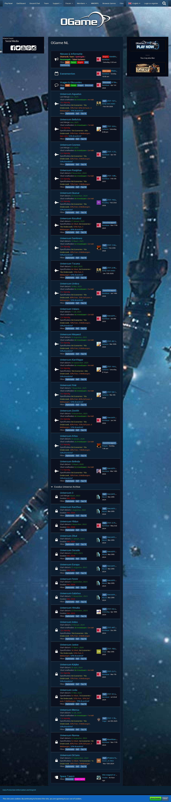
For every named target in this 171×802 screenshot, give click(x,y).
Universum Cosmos (70, 144)
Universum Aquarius (70, 94)
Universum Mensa (69, 709)
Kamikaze (105, 59)
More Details (155, 798)
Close (165, 798)
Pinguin (105, 248)
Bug (62, 88)
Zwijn (104, 652)
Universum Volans (69, 308)
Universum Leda (68, 690)
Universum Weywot (70, 334)
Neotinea (105, 471)
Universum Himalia (70, 607)
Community (65, 65)
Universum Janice (69, 644)
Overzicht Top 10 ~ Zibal (117, 537)
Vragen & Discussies (71, 82)
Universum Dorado (70, 550)
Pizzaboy (105, 203)
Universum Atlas (69, 436)
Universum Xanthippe (71, 359)
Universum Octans (70, 755)
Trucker (105, 778)
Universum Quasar (69, 192)
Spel (67, 62)
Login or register (151, 3)
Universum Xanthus (70, 507)
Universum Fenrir (69, 578)
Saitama (105, 129)
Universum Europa (69, 564)
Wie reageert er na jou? (112, 775)
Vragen (80, 85)
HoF (77, 113)
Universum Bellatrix (70, 119)
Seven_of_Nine (108, 761)
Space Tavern (67, 776)
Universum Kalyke (69, 664)
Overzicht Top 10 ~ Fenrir (117, 580)
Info (86, 62)
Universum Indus (69, 622)
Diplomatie (70, 113)
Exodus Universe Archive (67, 486)
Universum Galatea (70, 593)
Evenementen (67, 73)
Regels (80, 62)
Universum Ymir (68, 385)
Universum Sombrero (71, 238)
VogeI (104, 721)
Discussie (89, 85)
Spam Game (79, 779)
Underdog (105, 612)
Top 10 (83, 113)
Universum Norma (69, 735)
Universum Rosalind (70, 218)
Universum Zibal (68, 535)
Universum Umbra (69, 283)
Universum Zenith (69, 410)
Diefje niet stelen (108, 104)
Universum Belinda (70, 461)
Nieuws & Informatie (71, 53)
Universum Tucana (70, 263)
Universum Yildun (69, 521)
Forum (73, 62)
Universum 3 (66, 492)
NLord (104, 497)
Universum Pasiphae (71, 170)
